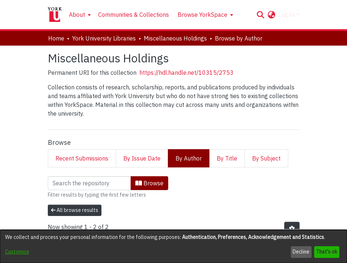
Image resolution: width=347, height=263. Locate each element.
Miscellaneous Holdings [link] (175, 38)
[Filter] (89, 183)
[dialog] (173, 246)
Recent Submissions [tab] (81, 158)
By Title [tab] (227, 158)
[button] (260, 14)
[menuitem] (79, 14)
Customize (17, 251)
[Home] (55, 14)
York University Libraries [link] (104, 38)
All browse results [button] (74, 210)
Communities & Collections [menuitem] (133, 14)
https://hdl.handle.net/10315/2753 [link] (186, 72)
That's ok (326, 251)
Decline (301, 251)
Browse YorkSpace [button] (202, 14)
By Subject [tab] (266, 158)
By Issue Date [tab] (142, 158)
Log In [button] (287, 14)
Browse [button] (149, 183)
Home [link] (56, 38)
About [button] (77, 14)
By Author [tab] (189, 158)
